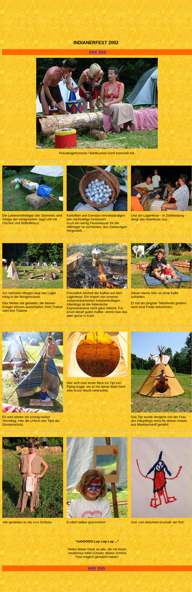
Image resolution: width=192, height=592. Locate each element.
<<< (93, 52)
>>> (102, 52)
